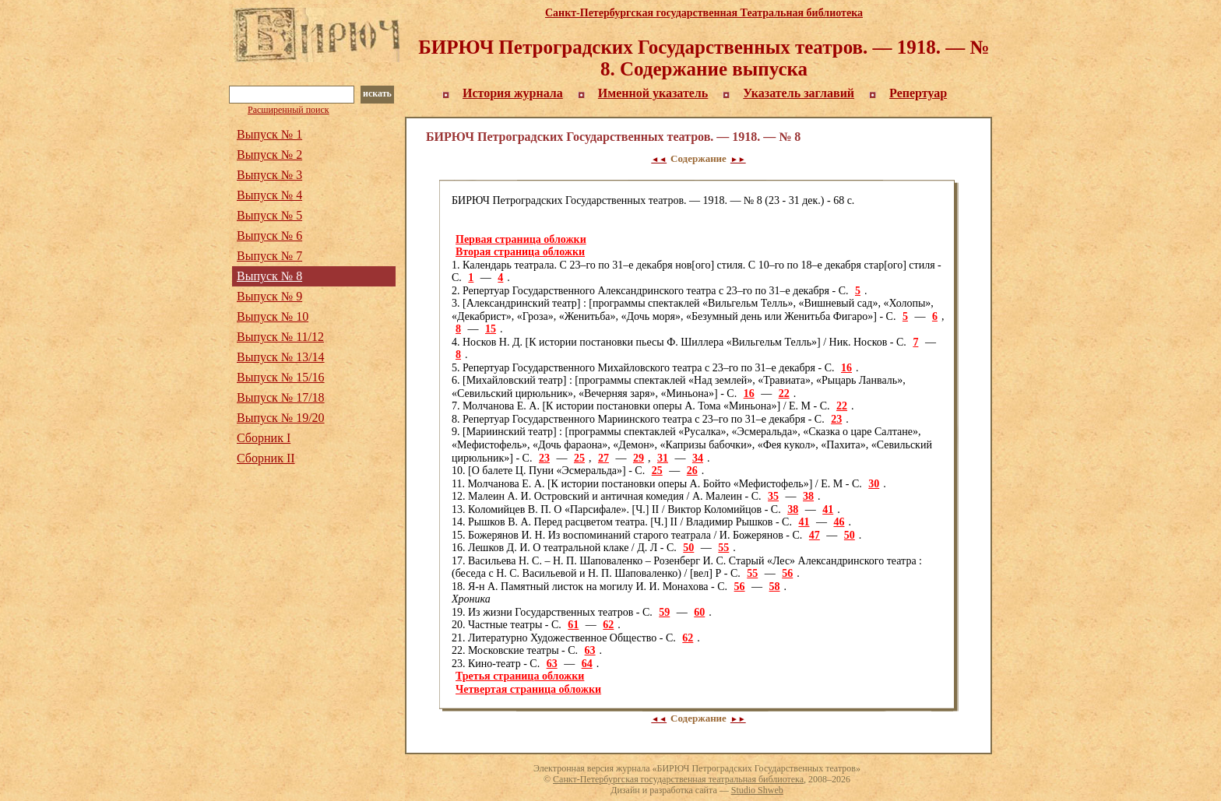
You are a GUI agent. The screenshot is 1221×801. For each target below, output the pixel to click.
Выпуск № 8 (269, 276)
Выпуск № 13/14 (281, 357)
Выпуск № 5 (269, 215)
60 (699, 612)
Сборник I (263, 437)
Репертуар (918, 93)
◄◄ (659, 159)
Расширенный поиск (288, 109)
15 (490, 329)
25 (579, 458)
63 (590, 650)
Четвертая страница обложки (528, 689)
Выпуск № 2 (269, 154)
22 (784, 393)
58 (774, 586)
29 (638, 458)
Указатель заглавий (798, 93)
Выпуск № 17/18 (281, 397)
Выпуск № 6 (269, 235)
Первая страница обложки (521, 239)
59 (664, 612)
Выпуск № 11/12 (280, 336)
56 (787, 573)
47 (814, 535)
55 (723, 547)
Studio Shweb (757, 790)
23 (836, 419)
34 (697, 458)
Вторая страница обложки (520, 252)
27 (603, 458)
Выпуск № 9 (269, 296)
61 (573, 625)
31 (662, 458)
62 (608, 625)
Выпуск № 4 (269, 195)
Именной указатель (653, 93)
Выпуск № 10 (272, 316)
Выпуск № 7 (269, 255)
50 (849, 535)
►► (738, 159)
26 (692, 470)
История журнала (513, 93)
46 (838, 522)
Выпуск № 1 (269, 134)
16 (846, 368)
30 (873, 484)
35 (773, 496)
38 (808, 496)
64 (587, 663)
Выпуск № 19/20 (281, 417)
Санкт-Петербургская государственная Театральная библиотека (704, 13)
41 (827, 509)
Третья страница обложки (520, 676)
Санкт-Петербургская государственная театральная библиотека (678, 779)
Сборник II (266, 458)
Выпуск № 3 (269, 174)
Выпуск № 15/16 (281, 377)
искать (377, 93)
